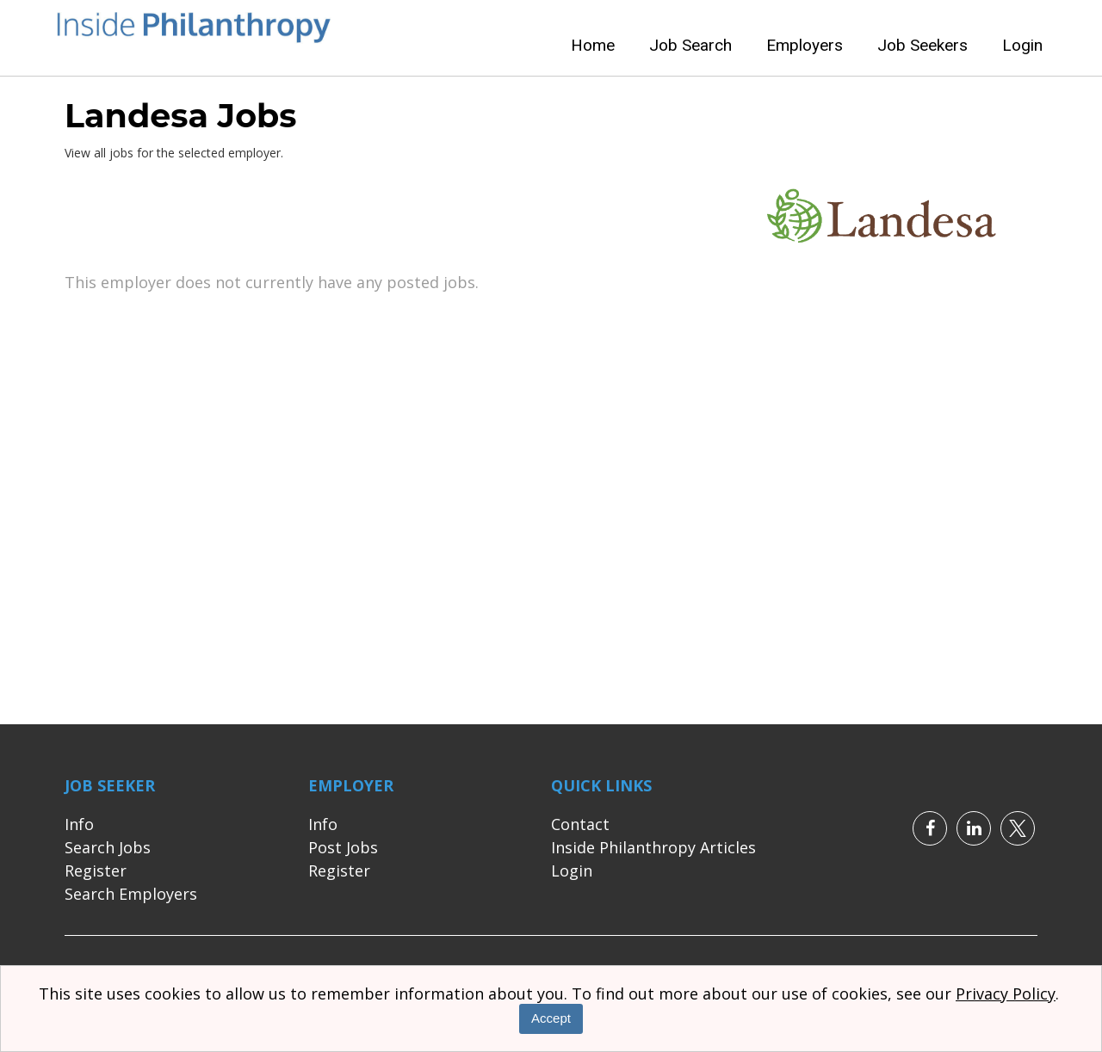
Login (1022, 45)
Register (96, 870)
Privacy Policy (1006, 993)
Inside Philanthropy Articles (653, 847)
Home (593, 45)
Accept (551, 1018)
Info (79, 824)
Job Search (690, 45)
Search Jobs (108, 847)
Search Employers (131, 893)
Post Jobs (343, 847)
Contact (580, 824)
